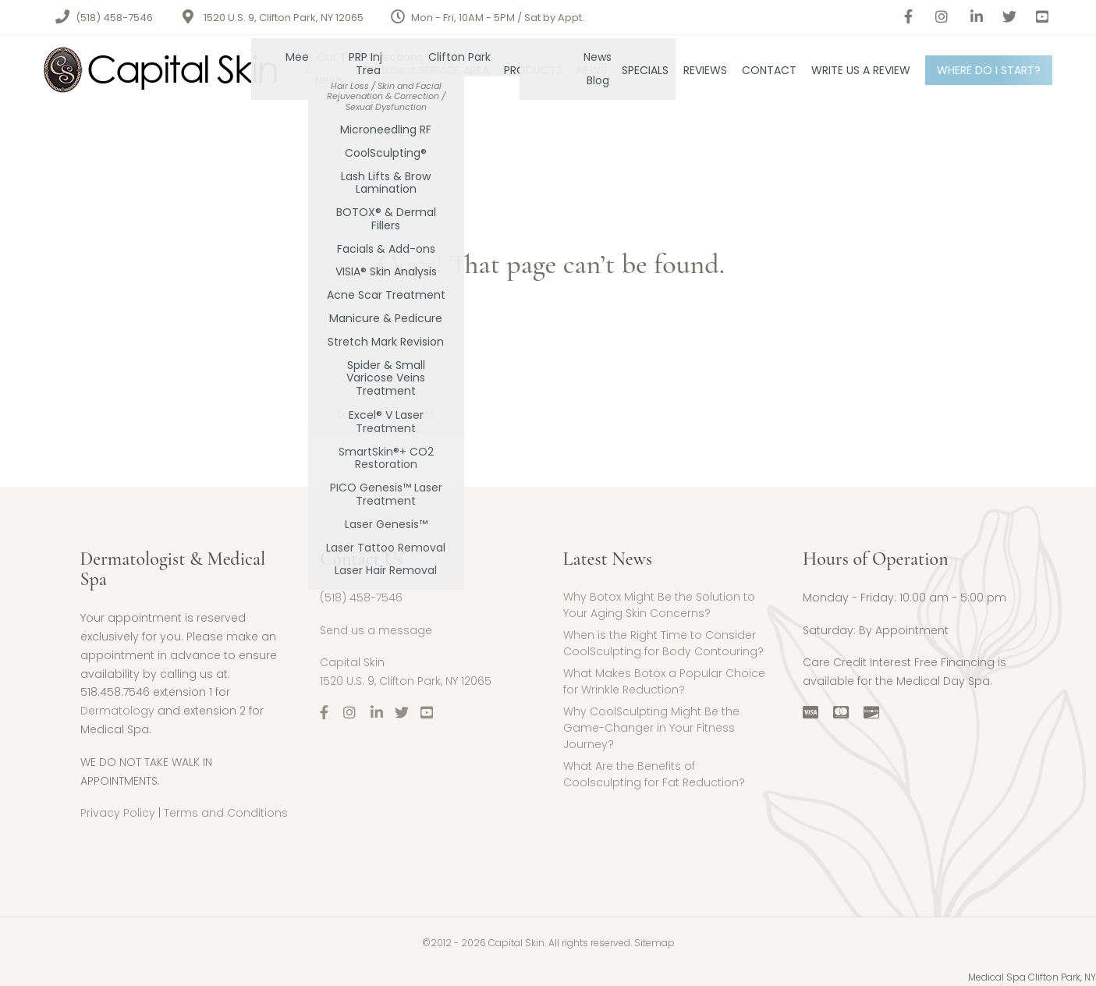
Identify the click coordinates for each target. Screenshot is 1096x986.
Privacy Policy (117, 813)
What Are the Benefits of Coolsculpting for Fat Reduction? (654, 774)
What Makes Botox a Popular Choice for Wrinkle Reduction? (664, 681)
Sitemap (654, 942)
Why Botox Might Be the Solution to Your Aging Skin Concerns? (659, 605)
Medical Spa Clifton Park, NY (1032, 977)
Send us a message (376, 630)
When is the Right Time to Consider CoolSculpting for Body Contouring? (663, 643)
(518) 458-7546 (114, 17)
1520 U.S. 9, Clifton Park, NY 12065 (284, 17)
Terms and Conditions (226, 813)
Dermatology (117, 710)
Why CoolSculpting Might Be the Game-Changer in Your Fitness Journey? (651, 728)
